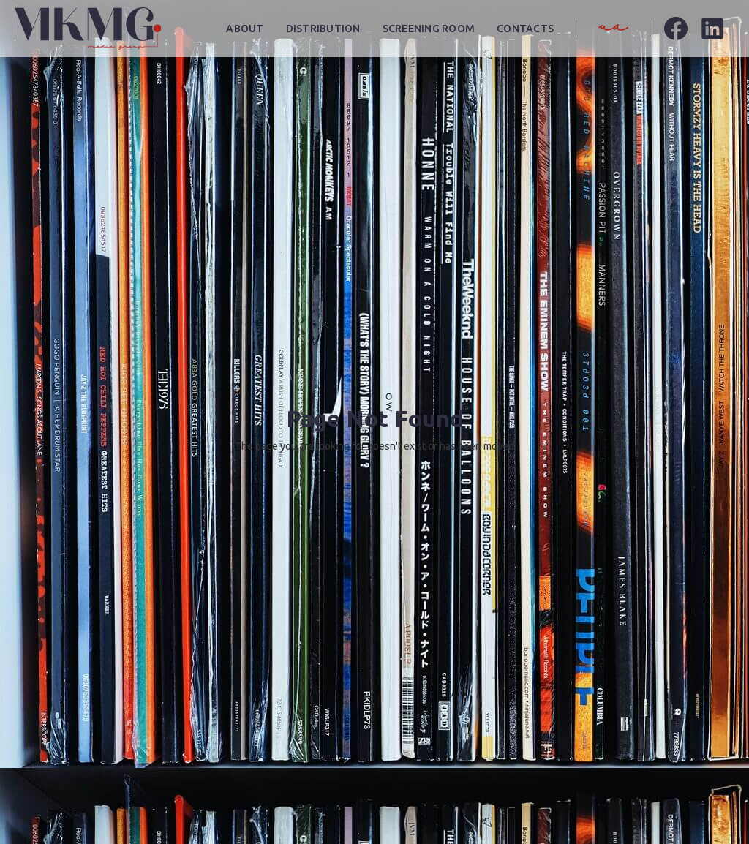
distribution (323, 28)
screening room (429, 28)
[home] (88, 28)
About (244, 28)
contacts (525, 28)
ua (613, 28)
